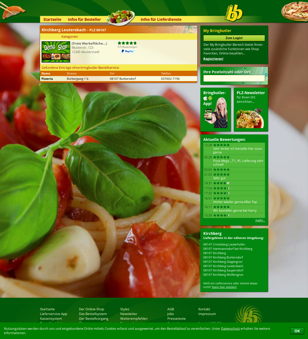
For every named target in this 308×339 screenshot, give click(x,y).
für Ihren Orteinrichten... (251, 109)
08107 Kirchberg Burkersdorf (223, 257)
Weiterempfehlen (134, 318)
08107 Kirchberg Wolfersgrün (223, 275)
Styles (124, 309)
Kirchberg (212, 233)
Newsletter (128, 313)
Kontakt (204, 309)
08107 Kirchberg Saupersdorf (223, 270)
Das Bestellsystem (93, 313)
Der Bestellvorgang (93, 318)
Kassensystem (51, 318)
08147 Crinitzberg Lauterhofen (224, 244)
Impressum (207, 313)
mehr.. (260, 220)
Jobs (170, 313)
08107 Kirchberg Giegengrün (222, 262)
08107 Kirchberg (214, 253)
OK (297, 330)
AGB (170, 309)
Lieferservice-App (53, 313)
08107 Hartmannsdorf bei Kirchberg (227, 249)
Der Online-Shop (91, 309)
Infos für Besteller (84, 19)
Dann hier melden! (224, 287)
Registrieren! (213, 59)
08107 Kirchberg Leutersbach (223, 266)
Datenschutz (230, 328)
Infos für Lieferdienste (161, 19)
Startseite (52, 19)
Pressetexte (176, 318)
